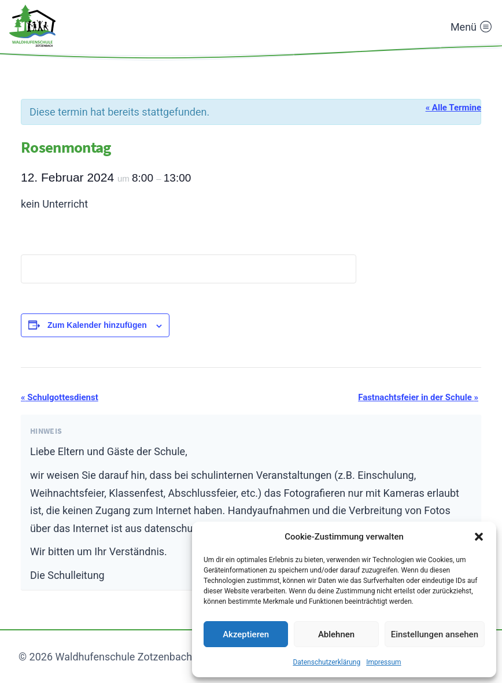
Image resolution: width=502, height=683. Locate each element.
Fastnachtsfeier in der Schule (418, 397)
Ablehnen (336, 634)
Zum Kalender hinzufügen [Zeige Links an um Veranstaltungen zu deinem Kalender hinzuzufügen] (97, 325)
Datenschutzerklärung (326, 662)
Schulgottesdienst (59, 397)
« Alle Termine (453, 107)
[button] (479, 536)
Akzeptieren (246, 634)
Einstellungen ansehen (434, 634)
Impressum (383, 662)
